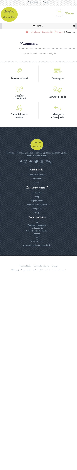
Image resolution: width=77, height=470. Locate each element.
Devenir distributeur (41, 266)
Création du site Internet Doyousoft (53, 270)
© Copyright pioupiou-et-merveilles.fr (25, 270)
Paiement (37, 179)
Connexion (32, 2)
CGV (37, 183)
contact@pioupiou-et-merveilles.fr (37, 245)
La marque (36, 193)
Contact (46, 2)
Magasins (37, 209)
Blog (37, 212)
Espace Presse (37, 201)
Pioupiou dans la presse (37, 205)
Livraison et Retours (37, 175)
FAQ (37, 197)
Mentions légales (25, 266)
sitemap (54, 266)
